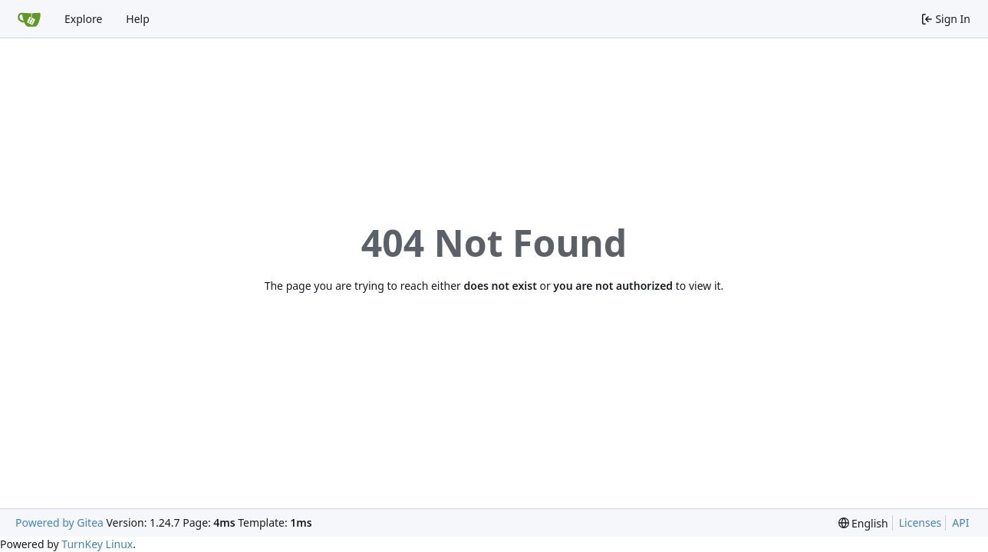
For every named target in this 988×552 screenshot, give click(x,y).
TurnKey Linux (97, 544)
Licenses (920, 522)
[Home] (29, 19)
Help (138, 19)
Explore (83, 19)
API (960, 522)
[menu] (863, 523)
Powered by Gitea (59, 522)
